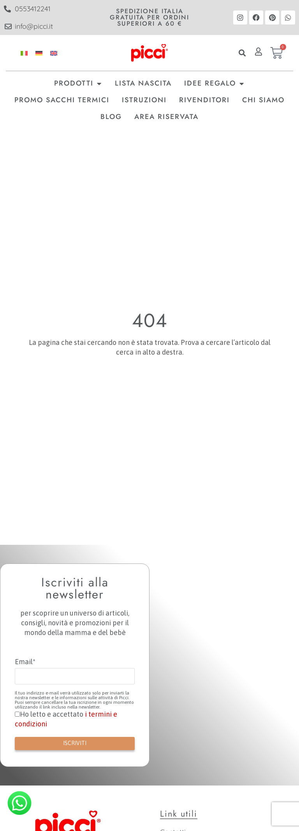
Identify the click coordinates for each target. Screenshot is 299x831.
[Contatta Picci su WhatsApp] (19, 803)
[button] (242, 53)
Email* (25, 661)
